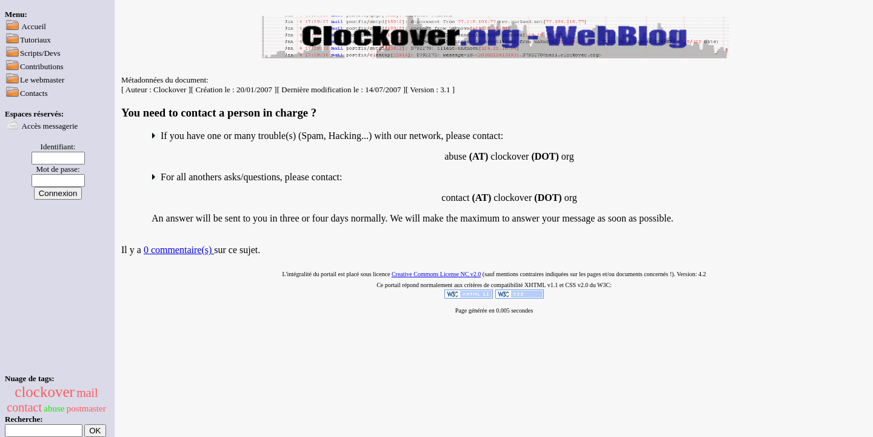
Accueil (34, 26)
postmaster (86, 408)
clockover (45, 392)
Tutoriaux (35, 39)
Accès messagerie (50, 125)
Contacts (34, 93)
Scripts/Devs (40, 53)
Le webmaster (42, 79)
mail (87, 392)
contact (24, 407)
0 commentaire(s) (179, 250)
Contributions (42, 66)
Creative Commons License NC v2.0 (436, 274)
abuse (54, 408)
